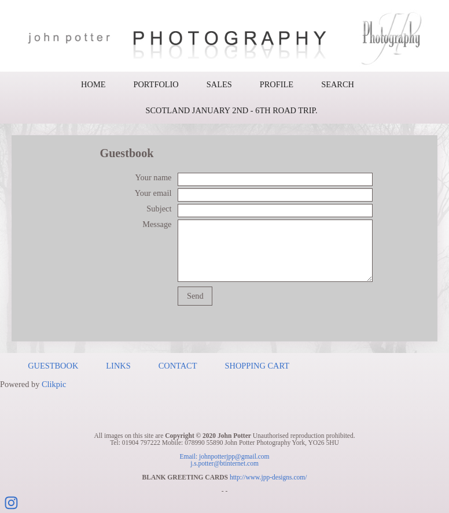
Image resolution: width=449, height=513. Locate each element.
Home (93, 84)
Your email (153, 193)
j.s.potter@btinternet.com (224, 463)
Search (337, 84)
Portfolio (155, 84)
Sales (219, 84)
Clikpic (54, 384)
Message (156, 224)
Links (118, 365)
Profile (276, 84)
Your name (153, 177)
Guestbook (53, 365)
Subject (158, 208)
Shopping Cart (257, 365)
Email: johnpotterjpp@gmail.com (224, 456)
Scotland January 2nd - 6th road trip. (231, 110)
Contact (178, 365)
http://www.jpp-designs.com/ (268, 477)
